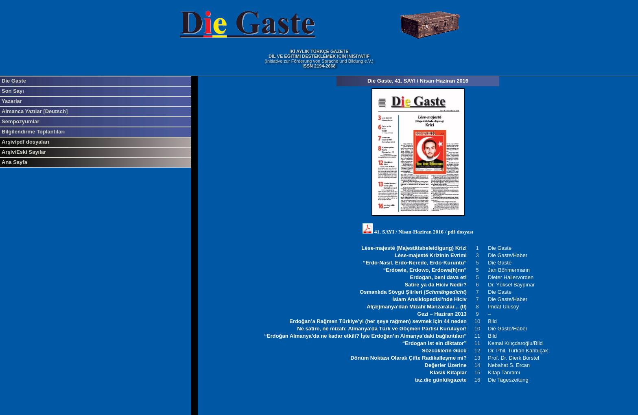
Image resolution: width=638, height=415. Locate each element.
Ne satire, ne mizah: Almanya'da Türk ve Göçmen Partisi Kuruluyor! (382, 328)
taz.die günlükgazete (441, 380)
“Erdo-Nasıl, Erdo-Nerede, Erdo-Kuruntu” (415, 263)
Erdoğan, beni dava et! (438, 277)
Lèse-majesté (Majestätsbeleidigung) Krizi (414, 248)
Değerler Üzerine (446, 365)
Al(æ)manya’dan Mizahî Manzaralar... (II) (417, 307)
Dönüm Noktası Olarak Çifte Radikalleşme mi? (408, 358)
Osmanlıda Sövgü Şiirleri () (413, 292)
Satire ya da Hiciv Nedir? (435, 285)
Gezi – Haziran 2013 (441, 314)
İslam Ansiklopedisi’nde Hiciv (430, 299)
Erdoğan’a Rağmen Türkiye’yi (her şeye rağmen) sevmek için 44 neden (378, 321)
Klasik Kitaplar (448, 372)
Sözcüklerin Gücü (444, 350)
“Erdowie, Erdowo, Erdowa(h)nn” (425, 270)
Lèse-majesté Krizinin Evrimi (431, 255)
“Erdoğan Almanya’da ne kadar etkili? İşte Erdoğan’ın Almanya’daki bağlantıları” (365, 336)
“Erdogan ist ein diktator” (434, 343)
